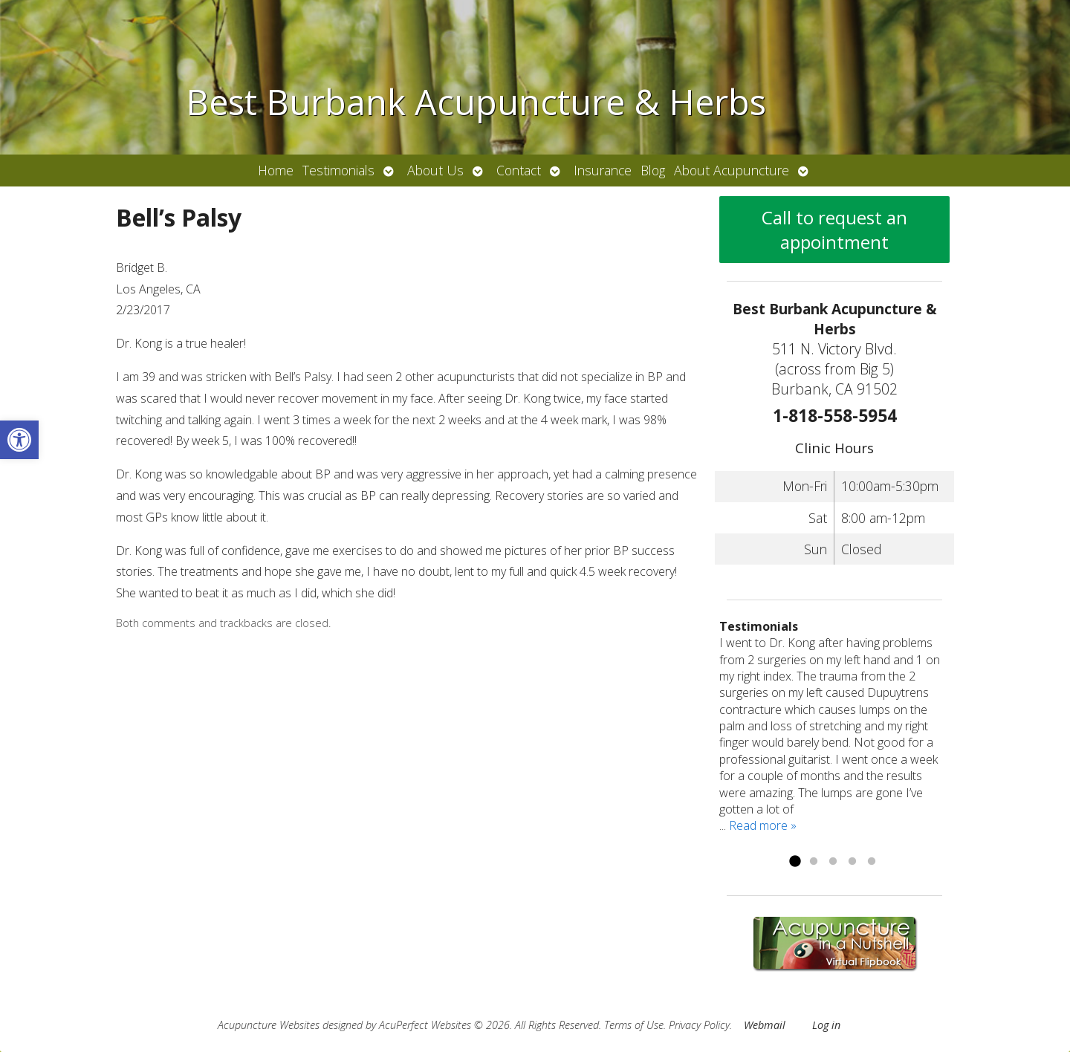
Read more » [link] (763, 825)
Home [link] (276, 170)
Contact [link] (518, 170)
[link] (19, 440)
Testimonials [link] (338, 170)
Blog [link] (653, 170)
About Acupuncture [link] (731, 170)
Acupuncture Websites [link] (269, 1025)
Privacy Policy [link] (699, 1025)
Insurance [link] (603, 170)
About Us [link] (435, 170)
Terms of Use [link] (634, 1025)
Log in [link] (826, 1025)
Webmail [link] (764, 1025)
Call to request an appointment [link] (834, 229)
